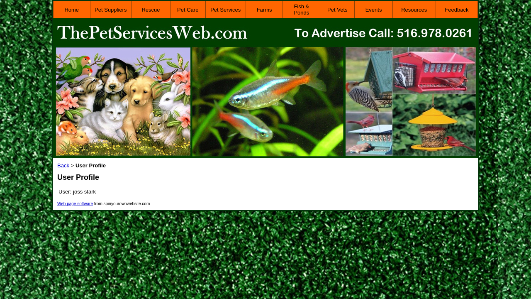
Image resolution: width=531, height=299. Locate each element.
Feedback (456, 10)
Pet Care (187, 10)
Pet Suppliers (111, 10)
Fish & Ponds (301, 9)
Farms (264, 10)
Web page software (75, 203)
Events (373, 10)
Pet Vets (337, 10)
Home (71, 10)
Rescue (150, 10)
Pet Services (225, 10)
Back (63, 165)
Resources (414, 10)
